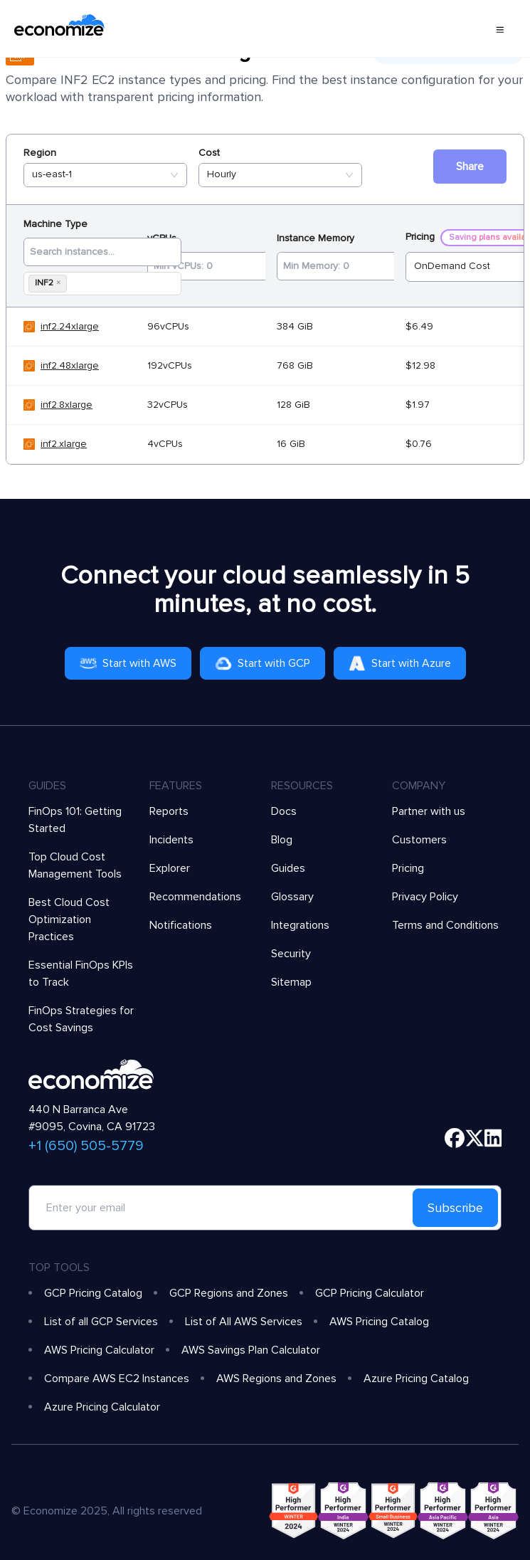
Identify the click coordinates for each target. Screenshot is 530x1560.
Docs (284, 811)
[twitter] (474, 1138)
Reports (169, 811)
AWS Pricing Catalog (379, 1321)
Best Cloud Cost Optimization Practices (69, 919)
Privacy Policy (425, 897)
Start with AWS (128, 663)
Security (291, 954)
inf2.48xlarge (70, 365)
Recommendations (195, 897)
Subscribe (455, 1208)
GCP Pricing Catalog (93, 1293)
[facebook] (455, 1138)
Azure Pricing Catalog (416, 1378)
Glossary (292, 897)
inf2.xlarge (64, 444)
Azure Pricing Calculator (102, 1407)
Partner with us (428, 811)
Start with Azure (400, 663)
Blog (281, 840)
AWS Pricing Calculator (99, 1350)
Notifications (180, 925)
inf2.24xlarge (70, 326)
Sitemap (291, 982)
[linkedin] (493, 1138)
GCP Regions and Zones (228, 1293)
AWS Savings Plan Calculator (250, 1350)
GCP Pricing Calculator (369, 1293)
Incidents (171, 840)
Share (470, 166)
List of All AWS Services (243, 1321)
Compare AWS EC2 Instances (116, 1378)
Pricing (408, 868)
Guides (288, 868)
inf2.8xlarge (66, 405)
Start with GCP (262, 663)
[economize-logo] (59, 28)
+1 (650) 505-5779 (86, 1145)
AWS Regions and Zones (276, 1378)
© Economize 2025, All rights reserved (106, 1511)
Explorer (169, 868)
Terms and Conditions (445, 925)
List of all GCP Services (101, 1321)
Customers (419, 840)
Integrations (300, 925)
